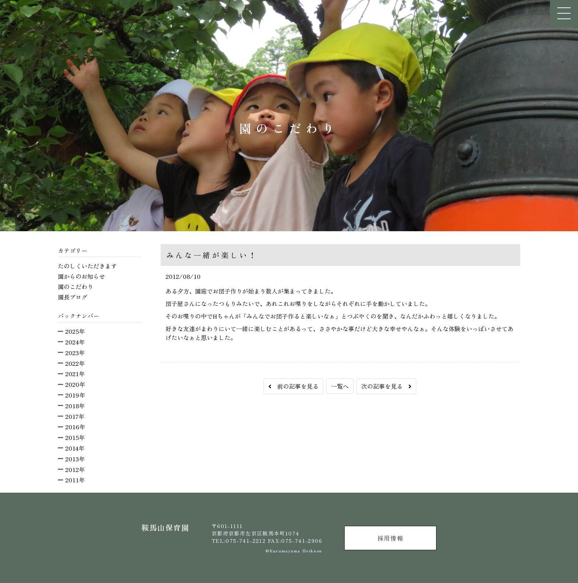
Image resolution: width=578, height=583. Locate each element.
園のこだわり (75, 286)
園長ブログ (72, 296)
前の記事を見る (293, 386)
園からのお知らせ (81, 276)
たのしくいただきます (87, 265)
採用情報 (390, 538)
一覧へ (340, 386)
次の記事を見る (386, 386)
